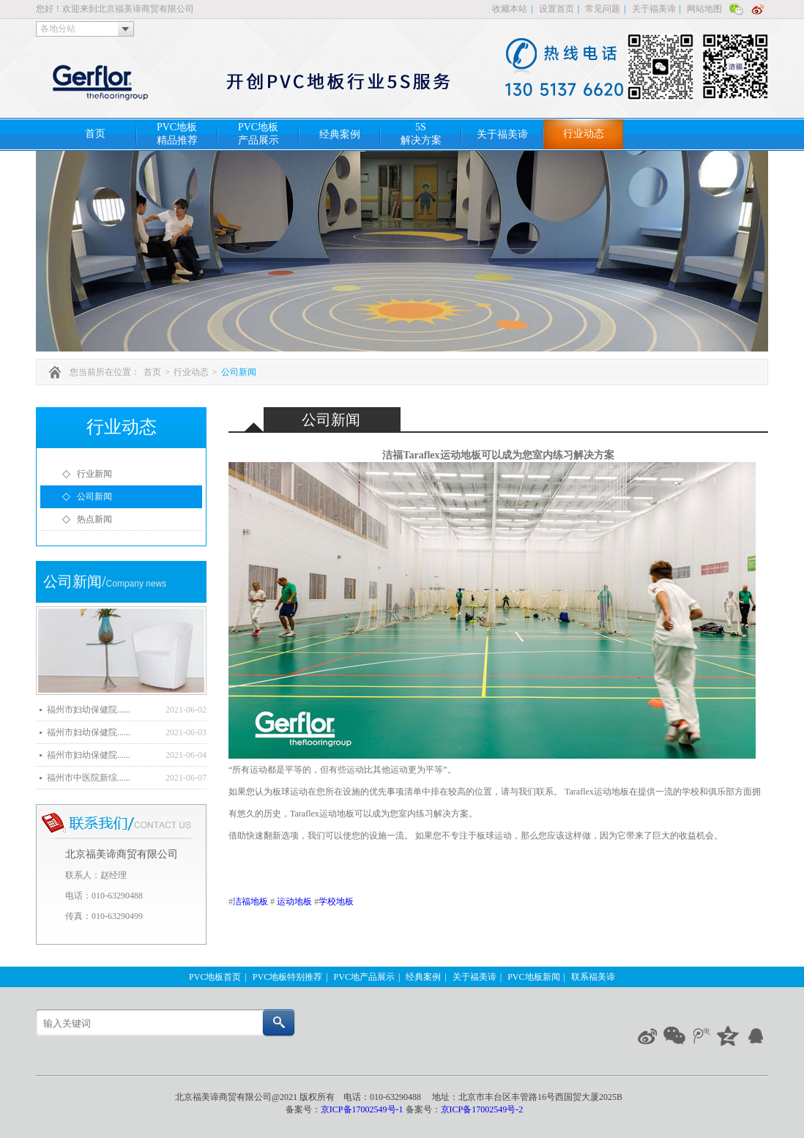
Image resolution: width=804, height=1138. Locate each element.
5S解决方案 (421, 134)
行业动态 (583, 133)
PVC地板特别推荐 (287, 977)
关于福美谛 (654, 9)
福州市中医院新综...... (88, 778)
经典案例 (339, 134)
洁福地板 (250, 901)
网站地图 (704, 9)
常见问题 (602, 9)
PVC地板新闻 (533, 977)
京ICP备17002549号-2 (482, 1109)
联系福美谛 (593, 977)
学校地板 (336, 901)
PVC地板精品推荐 (177, 134)
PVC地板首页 (215, 977)
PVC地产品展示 (364, 977)
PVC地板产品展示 (258, 134)
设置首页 (556, 9)
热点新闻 (94, 519)
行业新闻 (94, 474)
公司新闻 (238, 372)
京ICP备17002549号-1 (363, 1109)
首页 (95, 133)
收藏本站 (509, 9)
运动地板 (294, 901)
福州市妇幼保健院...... (88, 709)
